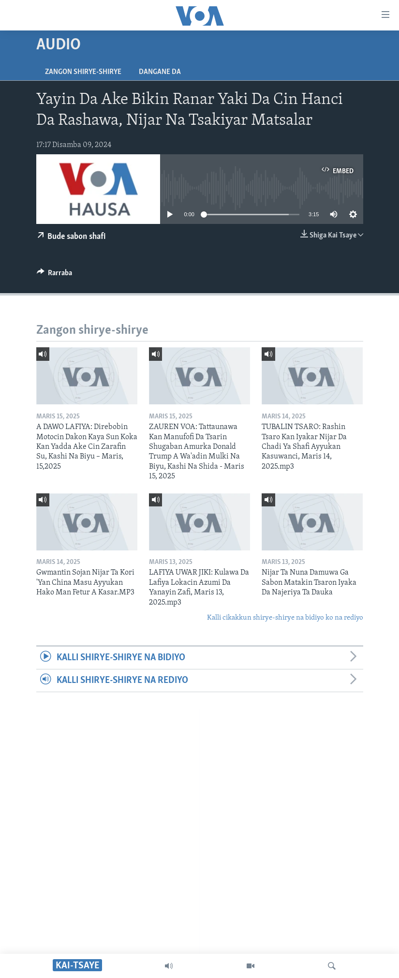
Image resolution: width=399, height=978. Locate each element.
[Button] (55, 275)
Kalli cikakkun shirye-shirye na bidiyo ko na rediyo (285, 618)
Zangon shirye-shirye (83, 72)
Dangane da (160, 72)
